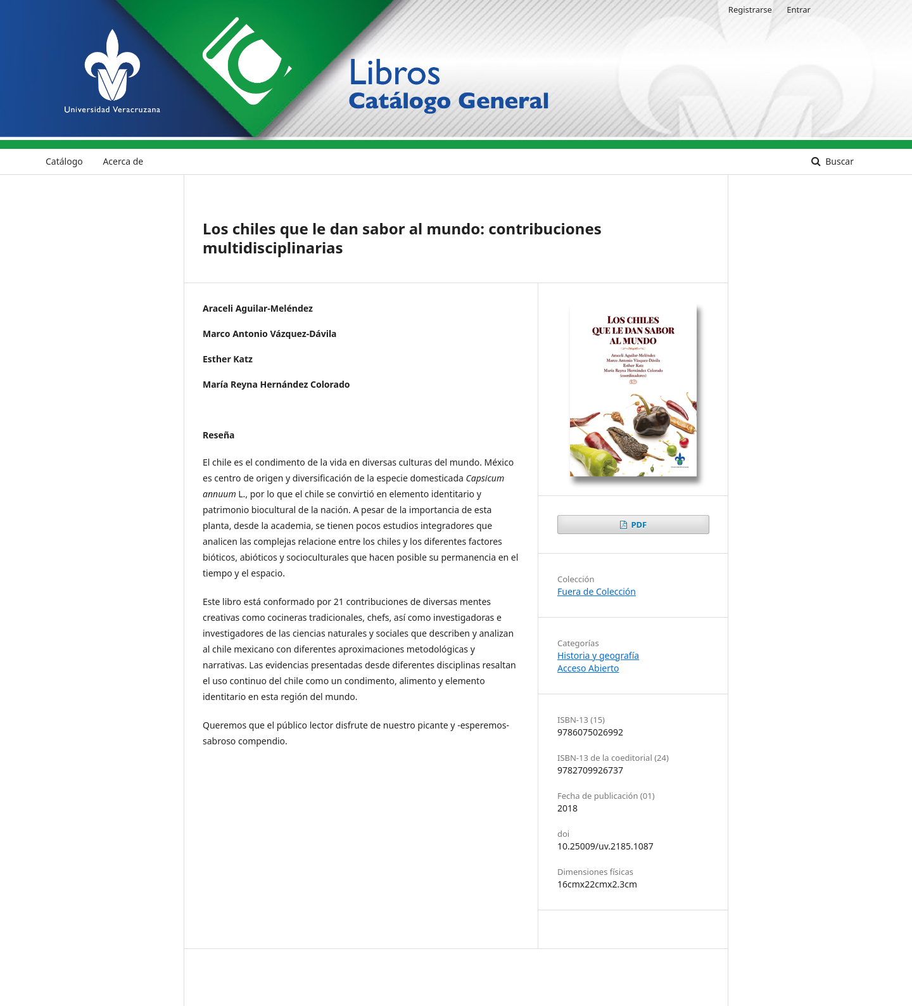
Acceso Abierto (588, 668)
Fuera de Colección (596, 591)
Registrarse (750, 9)
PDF (638, 524)
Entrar (799, 9)
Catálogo (64, 161)
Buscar (838, 161)
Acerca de (123, 161)
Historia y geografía (598, 655)
